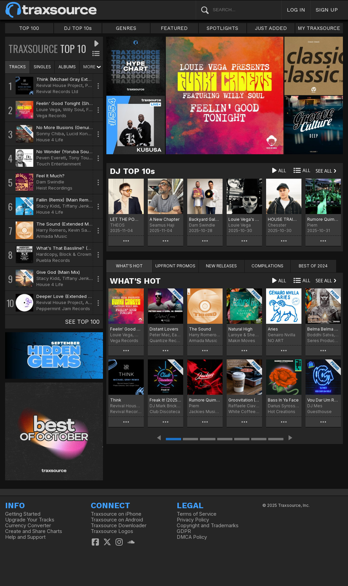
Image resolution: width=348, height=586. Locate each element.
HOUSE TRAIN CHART (284, 219)
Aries (273, 329)
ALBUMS (67, 66)
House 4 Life (49, 139)
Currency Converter (28, 525)
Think (115, 400)
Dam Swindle (50, 181)
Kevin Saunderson (87, 230)
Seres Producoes (323, 340)
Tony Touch (81, 157)
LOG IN (296, 9)
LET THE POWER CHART (126, 219)
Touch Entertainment (58, 163)
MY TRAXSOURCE (319, 28)
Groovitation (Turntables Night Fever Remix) (244, 400)
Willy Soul (73, 109)
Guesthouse (319, 411)
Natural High (240, 329)
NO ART (276, 340)
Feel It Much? (50, 175)
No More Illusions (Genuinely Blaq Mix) (77, 127)
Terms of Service (196, 514)
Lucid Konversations (88, 133)
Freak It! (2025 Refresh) (165, 400)
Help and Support (25, 537)
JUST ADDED (271, 28)
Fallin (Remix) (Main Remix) (64, 199)
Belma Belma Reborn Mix (323, 329)
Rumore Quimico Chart (323, 219)
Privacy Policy (193, 520)
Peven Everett (51, 157)
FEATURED (174, 28)
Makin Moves (241, 340)
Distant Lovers (164, 329)
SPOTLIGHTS (222, 28)
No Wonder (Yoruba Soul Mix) (68, 151)
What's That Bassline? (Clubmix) (71, 248)
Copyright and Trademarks (208, 525)
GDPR (184, 531)
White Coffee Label (244, 411)
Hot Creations (281, 411)
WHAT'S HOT (135, 281)
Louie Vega (48, 109)
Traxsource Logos (112, 531)
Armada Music (51, 236)
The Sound (200, 329)
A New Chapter (164, 219)
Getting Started (22, 514)
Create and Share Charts (33, 531)
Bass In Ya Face (283, 400)
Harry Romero (51, 230)
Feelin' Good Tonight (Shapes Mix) (73, 103)
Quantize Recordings (165, 340)
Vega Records (51, 115)
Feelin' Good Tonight (126, 329)
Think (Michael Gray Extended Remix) (76, 79)
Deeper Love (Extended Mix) (66, 296)
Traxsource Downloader (118, 525)
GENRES (126, 28)
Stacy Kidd (47, 206)
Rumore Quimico (205, 400)
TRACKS (17, 66)
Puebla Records (53, 260)
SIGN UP (327, 9)
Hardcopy (46, 254)
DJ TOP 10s (78, 28)
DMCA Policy (192, 537)
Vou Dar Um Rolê (323, 400)
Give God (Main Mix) (58, 272)
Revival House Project (59, 85)
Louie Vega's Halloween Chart (244, 219)
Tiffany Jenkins (78, 206)
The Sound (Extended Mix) (64, 224)
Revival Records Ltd (57, 91)
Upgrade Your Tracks (29, 520)
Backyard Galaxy (205, 219)
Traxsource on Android (117, 520)
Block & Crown (75, 254)
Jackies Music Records (205, 411)
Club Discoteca (165, 411)
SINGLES (42, 66)
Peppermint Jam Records (63, 308)
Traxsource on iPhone (116, 514)
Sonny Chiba (50, 133)
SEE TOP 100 (82, 321)
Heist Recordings (54, 188)
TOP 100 (29, 28)
